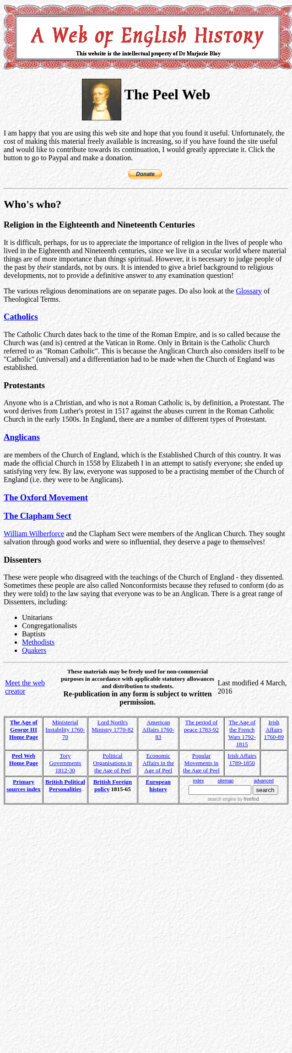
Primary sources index (23, 785)
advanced (263, 780)
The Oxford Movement (46, 497)
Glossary (249, 291)
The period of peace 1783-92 (201, 726)
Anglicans (22, 437)
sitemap (225, 780)
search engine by (233, 799)
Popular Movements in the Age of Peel (201, 763)
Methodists (38, 642)
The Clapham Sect (37, 516)
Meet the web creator (25, 687)
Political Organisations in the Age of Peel (112, 763)
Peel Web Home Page (23, 759)
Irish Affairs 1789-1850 (241, 759)
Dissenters (22, 559)
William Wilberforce (34, 533)
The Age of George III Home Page (23, 729)
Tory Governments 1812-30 (65, 763)
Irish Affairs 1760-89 (274, 729)
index (198, 780)
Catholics (21, 316)
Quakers (34, 650)
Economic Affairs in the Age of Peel (158, 763)
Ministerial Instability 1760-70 (65, 729)
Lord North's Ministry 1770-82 (112, 726)
